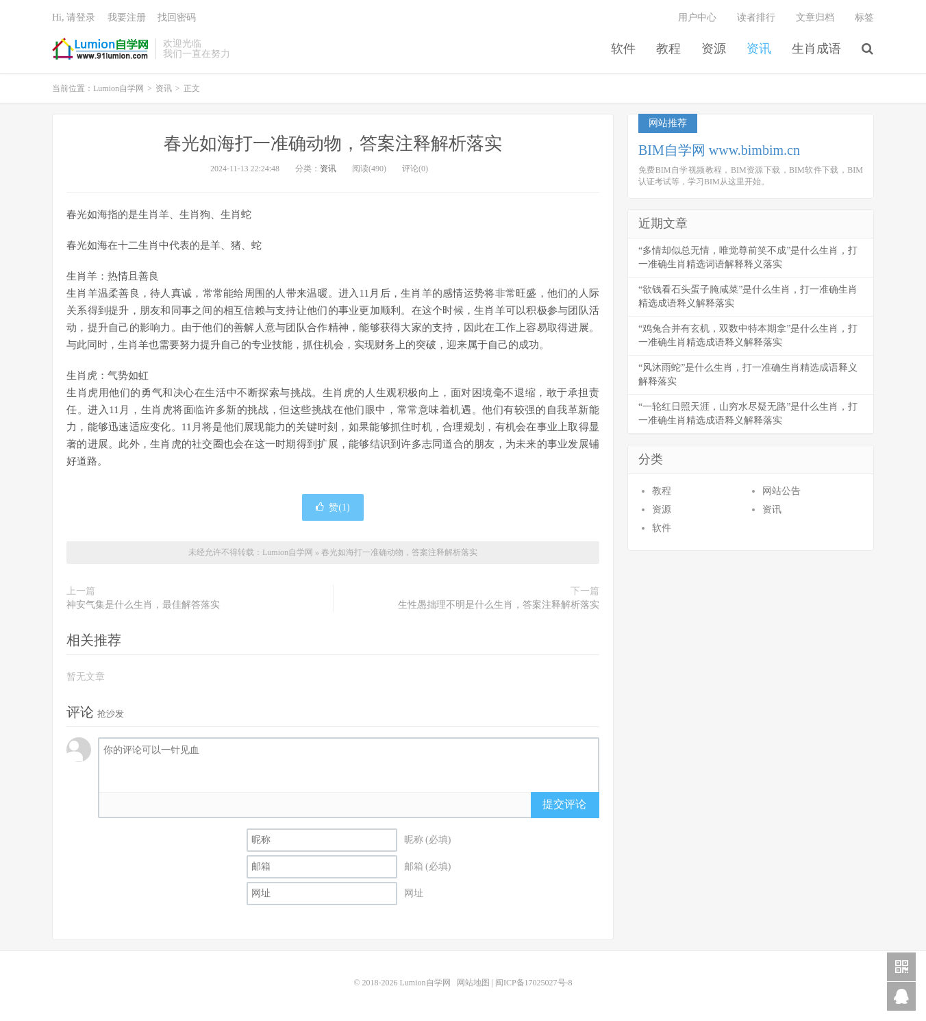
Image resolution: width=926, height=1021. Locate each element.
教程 (668, 49)
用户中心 (697, 17)
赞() (332, 507)
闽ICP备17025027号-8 (534, 982)
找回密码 (177, 17)
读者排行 (756, 17)
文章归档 (815, 17)
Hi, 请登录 (73, 17)
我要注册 (127, 17)
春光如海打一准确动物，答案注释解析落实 (333, 143)
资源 (713, 49)
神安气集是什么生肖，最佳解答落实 (143, 605)
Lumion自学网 (100, 49)
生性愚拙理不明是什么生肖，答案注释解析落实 (498, 605)
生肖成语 (816, 49)
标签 (864, 17)
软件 (623, 49)
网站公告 (781, 491)
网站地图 (473, 982)
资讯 (759, 49)
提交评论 (564, 804)
